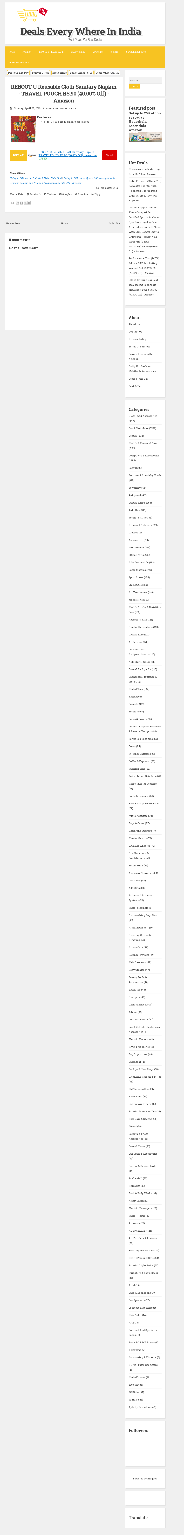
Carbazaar (135, 1061)
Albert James (137, 1200)
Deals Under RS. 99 (81, 72)
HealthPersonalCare (141, 1258)
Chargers (135, 997)
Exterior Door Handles (143, 1111)
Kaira (132, 696)
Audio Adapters (138, 815)
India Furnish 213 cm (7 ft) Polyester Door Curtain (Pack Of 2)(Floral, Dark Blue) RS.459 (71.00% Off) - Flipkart (145, 190)
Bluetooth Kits (138, 838)
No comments (109, 187)
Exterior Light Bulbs (141, 1265)
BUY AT (18, 155)
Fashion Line (137, 768)
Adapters (134, 887)
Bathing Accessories (142, 1250)
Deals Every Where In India (80, 31)
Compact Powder (139, 954)
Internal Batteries (140, 753)
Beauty (133, 435)
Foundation (136, 865)
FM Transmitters (139, 1089)
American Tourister (141, 873)
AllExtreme (136, 642)
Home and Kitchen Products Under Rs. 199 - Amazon (51, 183)
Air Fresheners (138, 592)
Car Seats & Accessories (143, 1153)
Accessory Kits (138, 619)
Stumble (81, 194)
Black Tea (135, 989)
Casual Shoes (137, 1146)
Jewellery (135, 487)
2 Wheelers (136, 1096)
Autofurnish (137, 547)
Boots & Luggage (139, 796)
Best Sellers (59, 72)
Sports (114, 52)
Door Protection (139, 1019)
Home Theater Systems (143, 783)
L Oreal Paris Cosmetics (143, 1364)
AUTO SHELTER (138, 1230)
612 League (135, 584)
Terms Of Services (139, 346)
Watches (98, 52)
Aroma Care (136, 947)
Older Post (115, 223)
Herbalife (135, 1185)
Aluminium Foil (139, 927)
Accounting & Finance (143, 1357)
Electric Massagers (141, 1208)
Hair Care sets (138, 962)
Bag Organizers (138, 1054)
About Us (134, 324)
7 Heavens (135, 1349)
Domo (132, 746)
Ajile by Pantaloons (141, 1407)
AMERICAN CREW (140, 661)
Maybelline (136, 599)
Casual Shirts (137, 502)
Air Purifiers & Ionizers (143, 1238)
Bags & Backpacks (140, 1292)
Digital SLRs (136, 634)
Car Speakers (137, 1300)
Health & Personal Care (143, 443)
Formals (134, 711)
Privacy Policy (138, 339)
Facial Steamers (139, 907)
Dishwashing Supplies (143, 915)
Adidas (133, 1012)
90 (109, 155)
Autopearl (135, 495)
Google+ (65, 194)
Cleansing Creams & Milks (145, 1076)
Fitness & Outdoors (141, 525)
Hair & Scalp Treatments (144, 803)
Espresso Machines (141, 1307)
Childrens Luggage (141, 830)
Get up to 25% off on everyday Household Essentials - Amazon (145, 121)
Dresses (134, 532)
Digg (95, 194)
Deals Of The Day (18, 72)
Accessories (136, 540)
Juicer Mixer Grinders (143, 776)
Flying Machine (139, 1046)
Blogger (152, 1478)
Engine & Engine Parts (142, 1166)
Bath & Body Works (141, 1193)
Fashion (26, 52)
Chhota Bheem (138, 1004)
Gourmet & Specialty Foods (145, 475)
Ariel (132, 1285)
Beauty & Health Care (51, 52)
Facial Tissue (137, 1215)
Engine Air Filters (140, 1104)
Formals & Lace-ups (141, 738)
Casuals (134, 704)
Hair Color (135, 1315)
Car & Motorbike (139, 428)
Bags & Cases (137, 823)
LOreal (133, 1126)
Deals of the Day (138, 378)
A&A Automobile (139, 562)
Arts (132, 1322)
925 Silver (135, 1392)
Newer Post (13, 223)
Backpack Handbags (141, 1069)
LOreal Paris (136, 554)
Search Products (136, 52)
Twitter (50, 194)
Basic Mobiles (137, 569)
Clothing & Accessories (143, 415)
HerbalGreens (137, 1377)
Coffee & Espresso (140, 761)
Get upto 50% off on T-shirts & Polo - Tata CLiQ (36, 178)
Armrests (135, 1223)
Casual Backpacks (140, 669)
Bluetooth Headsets (141, 627)
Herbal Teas (136, 689)
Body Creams (137, 969)
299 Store (134, 1384)
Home (12, 52)
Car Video (135, 880)
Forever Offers (40, 72)
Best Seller (135, 386)
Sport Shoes (136, 577)
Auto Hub (135, 510)
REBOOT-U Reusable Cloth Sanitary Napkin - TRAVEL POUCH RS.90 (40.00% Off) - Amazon (63, 93)
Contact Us (135, 331)
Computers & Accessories (144, 455)
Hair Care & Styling (141, 1118)
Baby (132, 467)
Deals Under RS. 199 (107, 72)
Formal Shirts (137, 517)
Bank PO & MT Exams (142, 1342)
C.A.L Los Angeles (140, 845)
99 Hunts (134, 1399)
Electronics (78, 52)
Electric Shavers (139, 1039)
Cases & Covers (138, 719)
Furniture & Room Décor (143, 1272)
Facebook (34, 194)
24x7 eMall (136, 1178)
